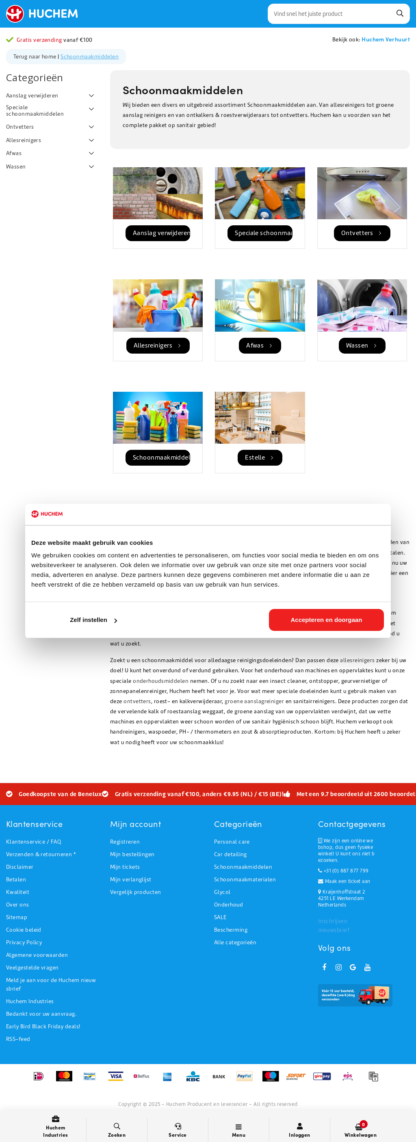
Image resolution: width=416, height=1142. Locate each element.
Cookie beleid (23, 929)
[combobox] (339, 14)
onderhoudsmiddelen (160, 681)
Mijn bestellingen (132, 854)
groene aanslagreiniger (254, 701)
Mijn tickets (125, 867)
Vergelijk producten (135, 892)
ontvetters (137, 701)
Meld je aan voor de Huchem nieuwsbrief (51, 984)
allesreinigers (357, 660)
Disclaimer (20, 867)
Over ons (17, 904)
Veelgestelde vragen (32, 967)
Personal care (232, 841)
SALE (220, 917)
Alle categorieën (235, 942)
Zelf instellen (93, 619)
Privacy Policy (24, 942)
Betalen (16, 879)
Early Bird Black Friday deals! (43, 1026)
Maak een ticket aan (344, 881)
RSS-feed (18, 1039)
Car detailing (230, 854)
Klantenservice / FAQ (33, 841)
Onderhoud (228, 904)
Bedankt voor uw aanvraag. (41, 1013)
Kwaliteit (17, 892)
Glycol (222, 892)
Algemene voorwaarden (37, 955)
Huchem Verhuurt (386, 39)
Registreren (125, 841)
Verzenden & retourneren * (41, 854)
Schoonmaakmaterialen (245, 879)
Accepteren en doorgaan (326, 619)
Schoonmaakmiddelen (90, 56)
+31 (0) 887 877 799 (343, 871)
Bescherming (230, 929)
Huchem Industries (30, 1001)
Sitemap (16, 917)
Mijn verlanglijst (131, 879)
